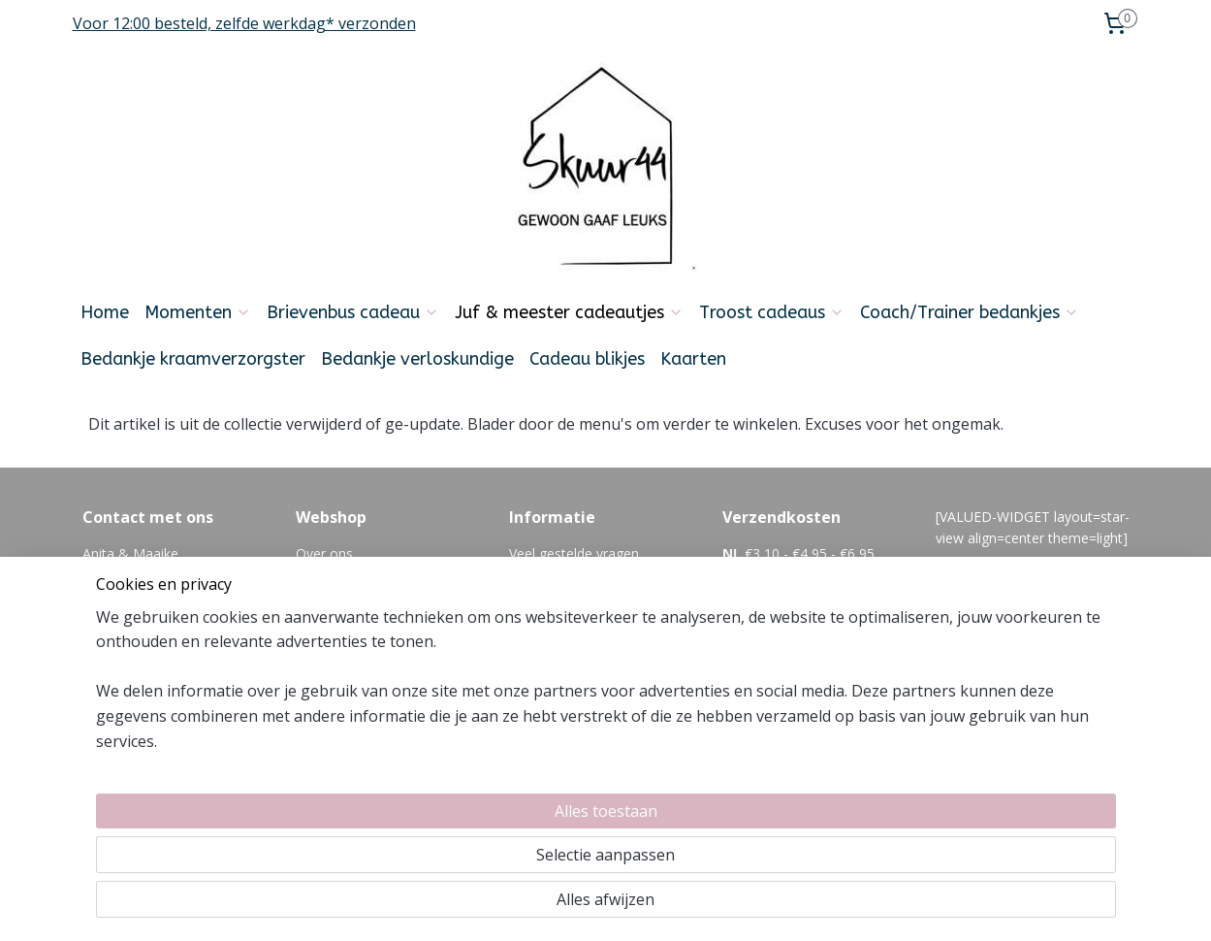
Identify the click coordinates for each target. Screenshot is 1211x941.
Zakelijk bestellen (349, 662)
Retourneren (335, 618)
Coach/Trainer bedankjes (969, 312)
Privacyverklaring (348, 683)
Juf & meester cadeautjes (569, 312)
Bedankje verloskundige (417, 359)
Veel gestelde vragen (574, 553)
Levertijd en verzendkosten (380, 575)
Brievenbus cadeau (353, 312)
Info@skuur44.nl (132, 641)
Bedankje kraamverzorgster (192, 359)
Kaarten (693, 359)
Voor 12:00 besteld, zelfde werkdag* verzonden (244, 23)
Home (104, 312)
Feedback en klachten (577, 597)
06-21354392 (197, 662)
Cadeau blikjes (587, 359)
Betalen (320, 597)
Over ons (324, 553)
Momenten (197, 312)
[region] (478, 854)
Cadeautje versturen (359, 641)
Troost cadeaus (772, 312)
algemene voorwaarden (583, 575)
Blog (523, 618)
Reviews (321, 706)
